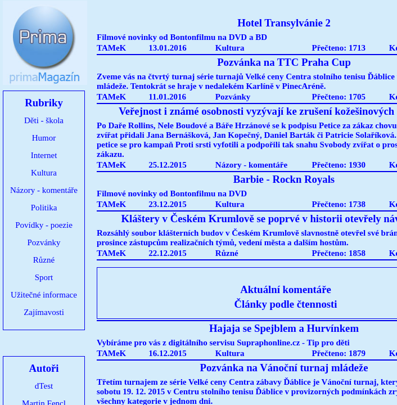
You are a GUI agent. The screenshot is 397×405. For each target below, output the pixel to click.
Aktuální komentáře (285, 289)
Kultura (44, 172)
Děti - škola (44, 120)
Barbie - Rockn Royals (284, 179)
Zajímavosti (44, 312)
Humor (44, 137)
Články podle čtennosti (285, 304)
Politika (44, 207)
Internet (44, 155)
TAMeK (111, 47)
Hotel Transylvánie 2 (284, 23)
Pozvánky (43, 242)
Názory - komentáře (44, 190)
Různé (44, 259)
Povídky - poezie (44, 225)
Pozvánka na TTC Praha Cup (284, 62)
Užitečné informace (44, 294)
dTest (44, 385)
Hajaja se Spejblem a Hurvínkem (284, 328)
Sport (44, 277)
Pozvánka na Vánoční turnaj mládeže (284, 368)
